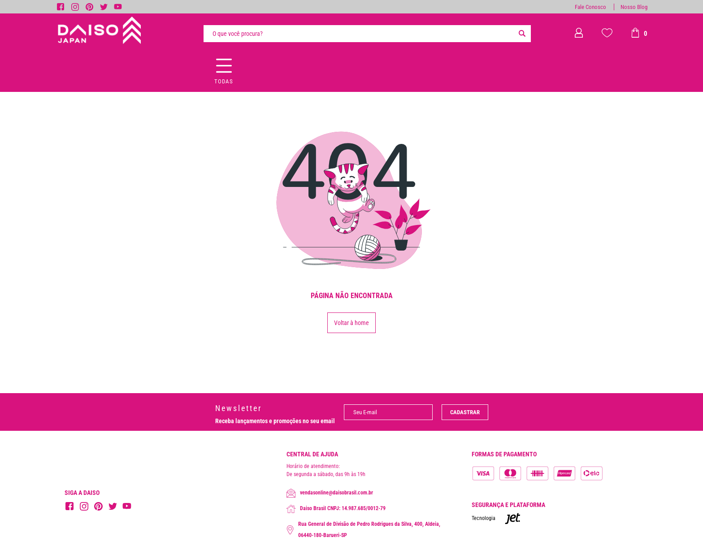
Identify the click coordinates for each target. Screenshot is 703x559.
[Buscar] (522, 33)
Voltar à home (351, 322)
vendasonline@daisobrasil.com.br (329, 493)
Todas (223, 81)
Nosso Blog (634, 7)
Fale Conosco (590, 7)
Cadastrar (465, 412)
